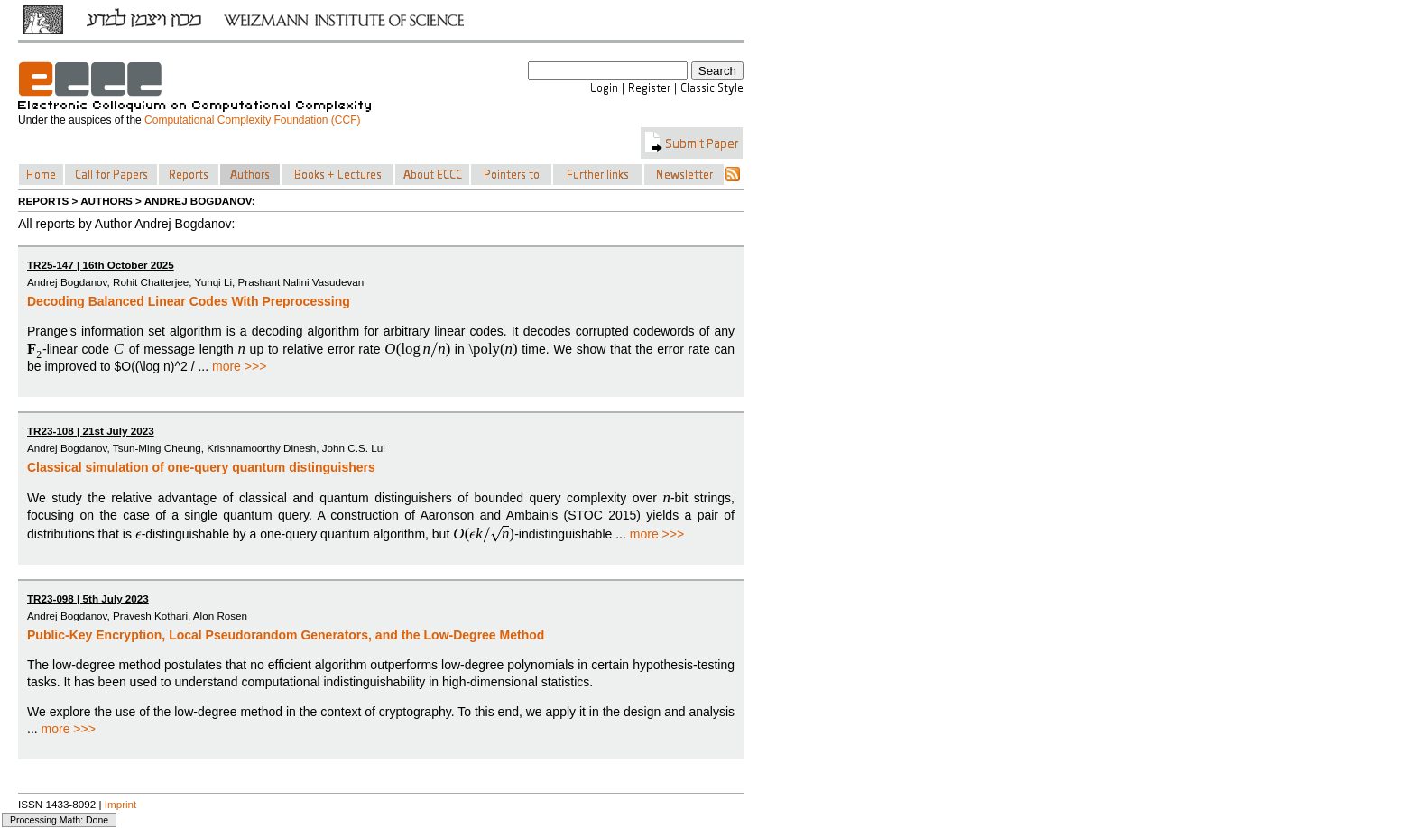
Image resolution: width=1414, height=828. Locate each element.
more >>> (239, 366)
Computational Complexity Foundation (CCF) (252, 120)
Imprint (121, 804)
